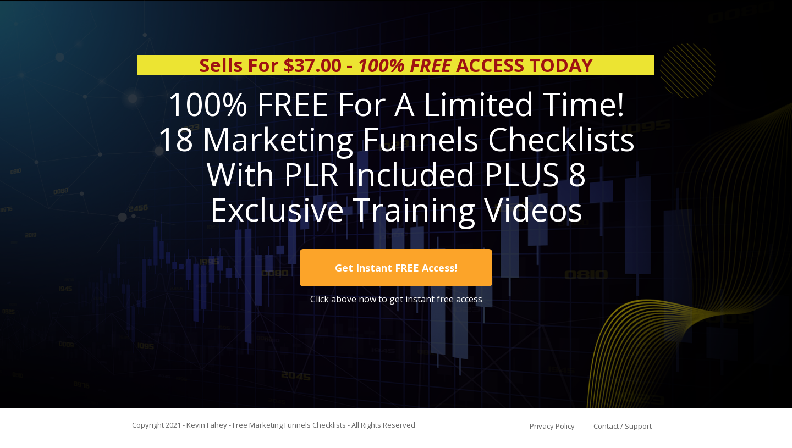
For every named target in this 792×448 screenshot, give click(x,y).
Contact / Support (622, 426)
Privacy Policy (552, 426)
